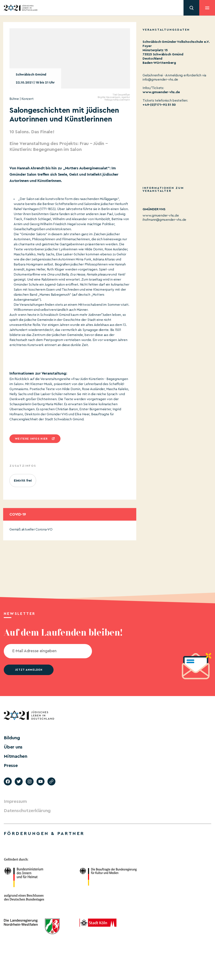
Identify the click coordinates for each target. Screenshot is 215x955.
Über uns (13, 747)
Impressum (15, 801)
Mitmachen (15, 756)
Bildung (12, 738)
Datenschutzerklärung (27, 810)
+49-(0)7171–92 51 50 (159, 104)
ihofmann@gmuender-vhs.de (164, 219)
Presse (11, 765)
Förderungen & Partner (44, 833)
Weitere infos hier (31, 438)
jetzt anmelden (28, 669)
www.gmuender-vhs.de (161, 92)
